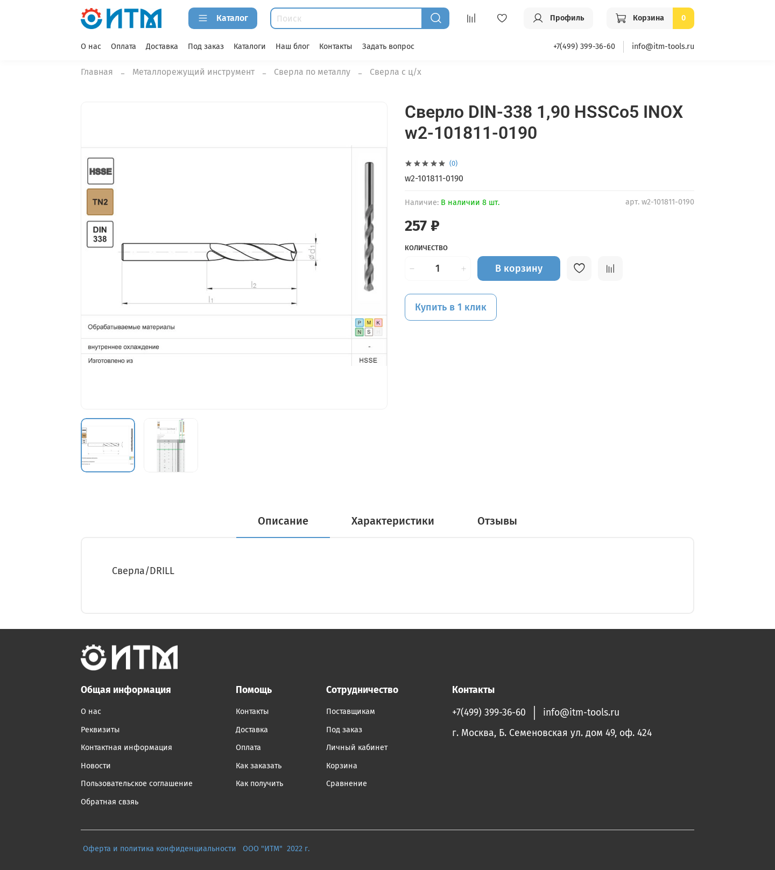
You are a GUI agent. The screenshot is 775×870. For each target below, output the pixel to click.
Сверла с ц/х (395, 72)
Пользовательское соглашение (137, 783)
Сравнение (346, 783)
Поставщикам (350, 711)
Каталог (223, 18)
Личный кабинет (357, 747)
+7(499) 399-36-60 (584, 46)
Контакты (336, 46)
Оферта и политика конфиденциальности (159, 848)
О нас (91, 46)
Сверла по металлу (312, 72)
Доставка (162, 46)
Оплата (123, 46)
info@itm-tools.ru (663, 46)
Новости (96, 765)
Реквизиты (100, 729)
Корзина (341, 765)
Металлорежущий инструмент (193, 72)
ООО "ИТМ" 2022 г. (277, 848)
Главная (97, 72)
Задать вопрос (388, 46)
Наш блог (292, 46)
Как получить (259, 783)
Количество (426, 248)
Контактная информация (126, 747)
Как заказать (258, 765)
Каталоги (250, 46)
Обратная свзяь (109, 802)
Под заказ (206, 46)
